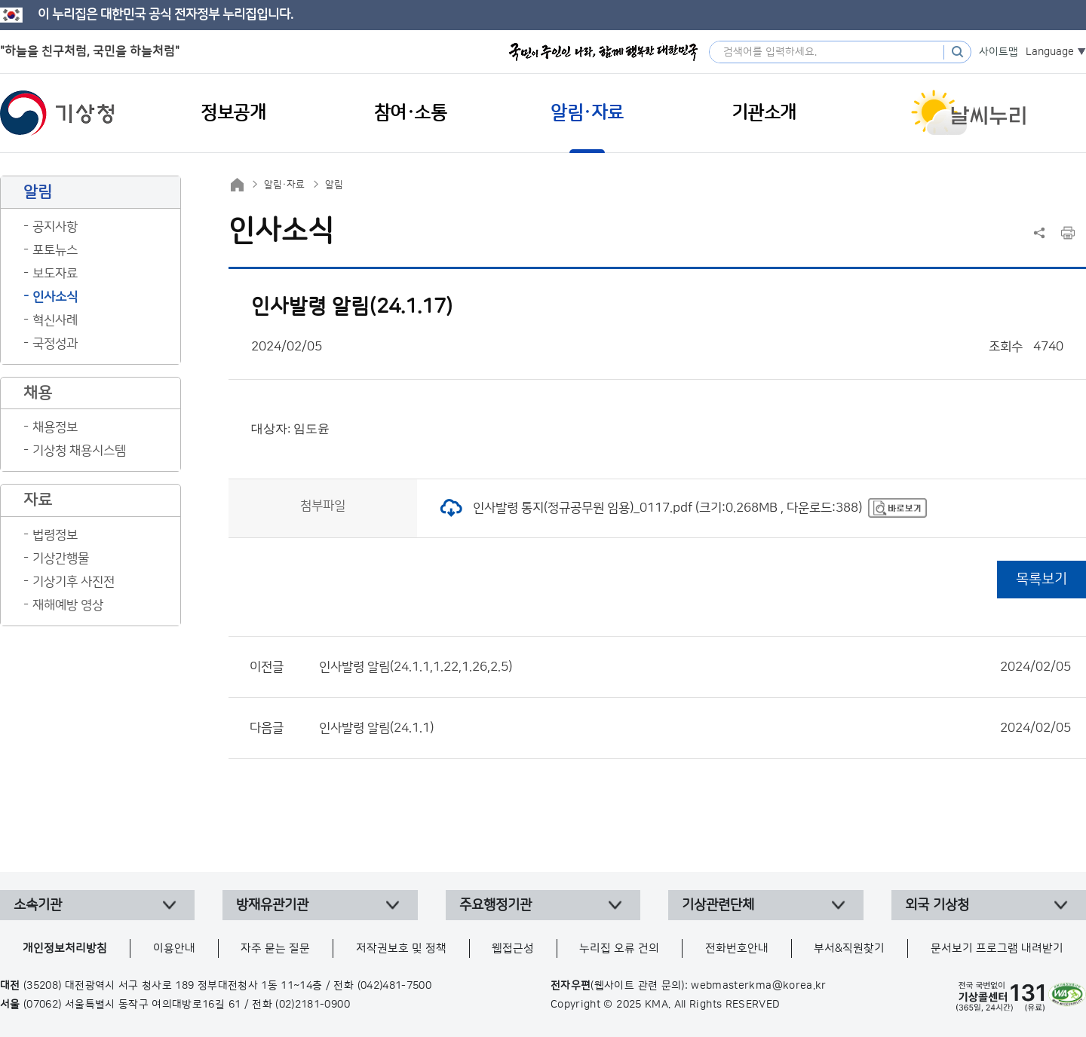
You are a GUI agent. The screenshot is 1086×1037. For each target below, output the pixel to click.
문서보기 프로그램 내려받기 (997, 948)
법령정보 (55, 535)
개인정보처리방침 (65, 948)
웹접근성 (513, 948)
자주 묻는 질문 (275, 948)
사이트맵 (998, 52)
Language (1050, 52)
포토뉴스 (55, 250)
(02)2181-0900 (312, 1005)
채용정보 (55, 427)
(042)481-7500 (394, 986)
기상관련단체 (718, 905)
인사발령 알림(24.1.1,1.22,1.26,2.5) (695, 667)
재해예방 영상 (67, 605)
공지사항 (55, 227)
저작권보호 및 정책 (401, 948)
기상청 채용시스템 (79, 450)
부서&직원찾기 (849, 948)
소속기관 (38, 905)
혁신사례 (55, 320)
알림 (334, 184)
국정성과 (55, 343)
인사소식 (55, 297)
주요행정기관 (495, 905)
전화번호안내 (736, 948)
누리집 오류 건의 (619, 948)
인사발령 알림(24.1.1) (695, 728)
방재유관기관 (272, 905)
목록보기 (1041, 579)
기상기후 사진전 (73, 582)
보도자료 (55, 273)
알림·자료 (284, 184)
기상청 (57, 113)
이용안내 (174, 948)
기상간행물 (60, 558)
